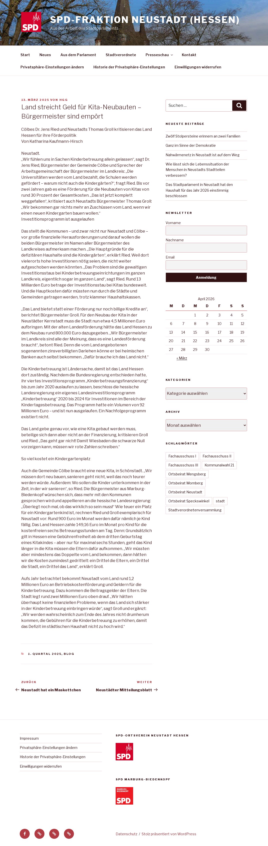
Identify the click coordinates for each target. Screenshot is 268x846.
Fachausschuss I (182, 456)
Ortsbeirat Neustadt (185, 492)
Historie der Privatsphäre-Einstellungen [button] (129, 67)
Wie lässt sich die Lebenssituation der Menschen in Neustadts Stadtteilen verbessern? (197, 169)
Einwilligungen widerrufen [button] (198, 67)
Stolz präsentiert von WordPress (169, 834)
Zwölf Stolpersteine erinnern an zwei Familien (203, 136)
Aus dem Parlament (78, 55)
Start (25, 55)
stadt (220, 501)
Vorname (173, 223)
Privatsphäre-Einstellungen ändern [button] (52, 67)
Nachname (175, 240)
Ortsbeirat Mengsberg (187, 474)
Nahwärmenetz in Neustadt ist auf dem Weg (203, 155)
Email (170, 257)
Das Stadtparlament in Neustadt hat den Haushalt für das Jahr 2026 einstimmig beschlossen (199, 190)
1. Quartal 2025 (44, 654)
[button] (39, 834)
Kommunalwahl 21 (219, 465)
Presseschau (160, 55)
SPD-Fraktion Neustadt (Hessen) (145, 19)
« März (182, 358)
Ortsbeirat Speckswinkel (188, 501)
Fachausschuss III (183, 465)
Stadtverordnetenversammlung (195, 510)
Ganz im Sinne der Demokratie (191, 145)
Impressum (29, 738)
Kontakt (189, 55)
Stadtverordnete (121, 55)
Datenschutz (126, 834)
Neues (45, 55)
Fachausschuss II (217, 456)
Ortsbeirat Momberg (185, 483)
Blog (69, 654)
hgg (63, 100)
